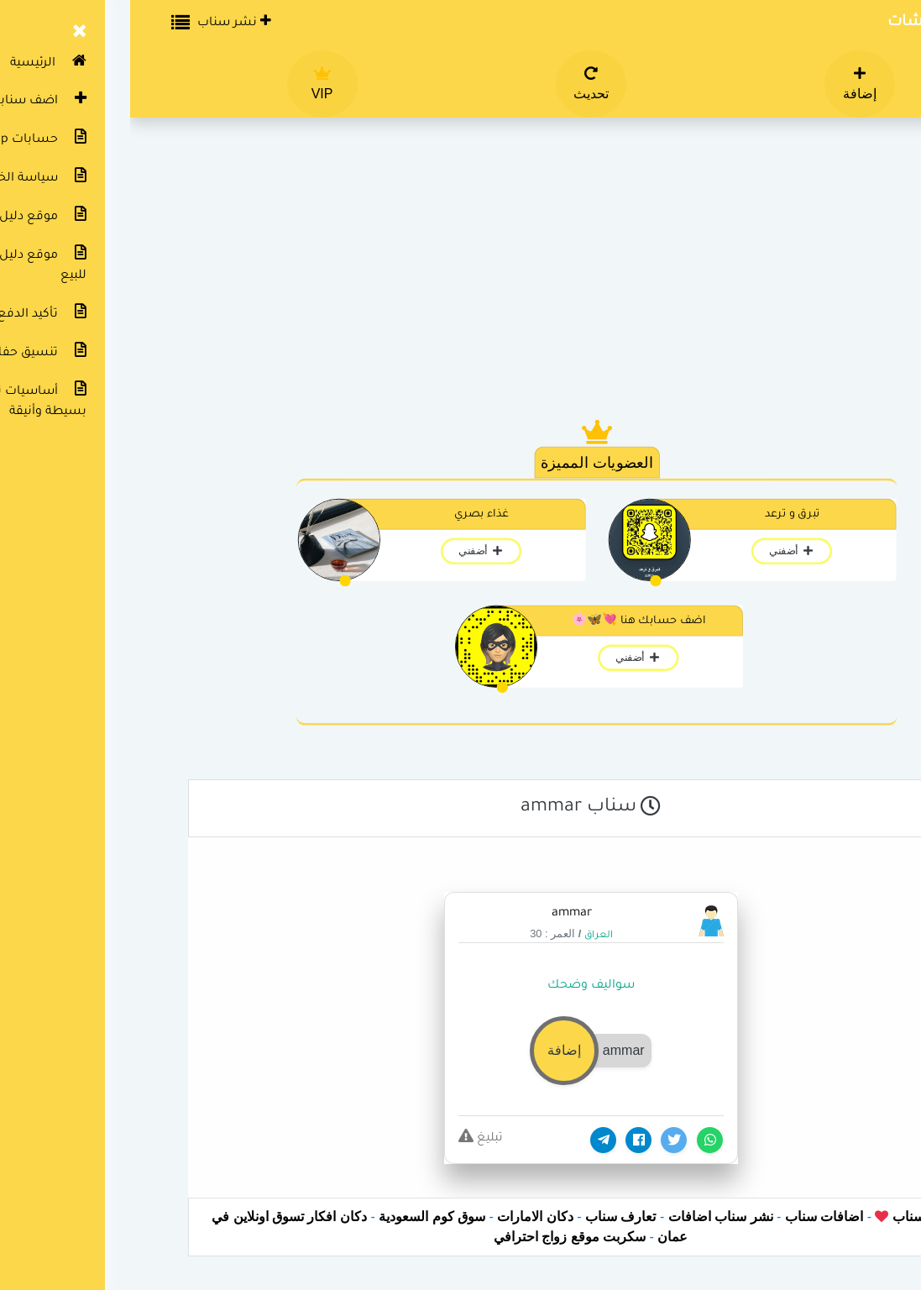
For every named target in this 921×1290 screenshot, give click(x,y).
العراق (468, 936)
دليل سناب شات (814, 22)
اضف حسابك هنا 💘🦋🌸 (508, 621)
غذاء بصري (351, 515)
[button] (460, 1050)
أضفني (661, 551)
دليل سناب (790, 1216)
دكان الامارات (404, 1216)
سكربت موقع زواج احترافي (439, 1237)
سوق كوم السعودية (302, 1216)
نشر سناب (104, 21)
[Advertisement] (461, 277)
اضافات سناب (694, 1216)
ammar (441, 913)
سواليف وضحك (461, 986)
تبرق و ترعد (661, 515)
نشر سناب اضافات (590, 1216)
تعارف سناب (490, 1216)
